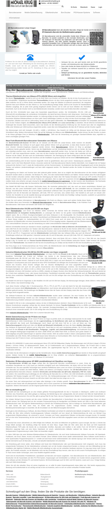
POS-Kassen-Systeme (82, 13)
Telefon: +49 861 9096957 (48, 3)
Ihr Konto (74, 7)
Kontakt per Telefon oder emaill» (30, 73)
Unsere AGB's (10, 484)
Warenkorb (83, 7)
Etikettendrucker (51, 13)
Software (96, 13)
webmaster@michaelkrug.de (50, 1)
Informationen (14, 18)
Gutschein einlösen (12, 486)
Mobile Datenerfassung (33, 13)
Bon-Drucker (65, 13)
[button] (13, 37)
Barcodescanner (15, 13)
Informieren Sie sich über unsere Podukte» (82, 78)
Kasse (93, 7)
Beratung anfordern (46, 484)
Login (100, 7)
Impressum (44, 486)
